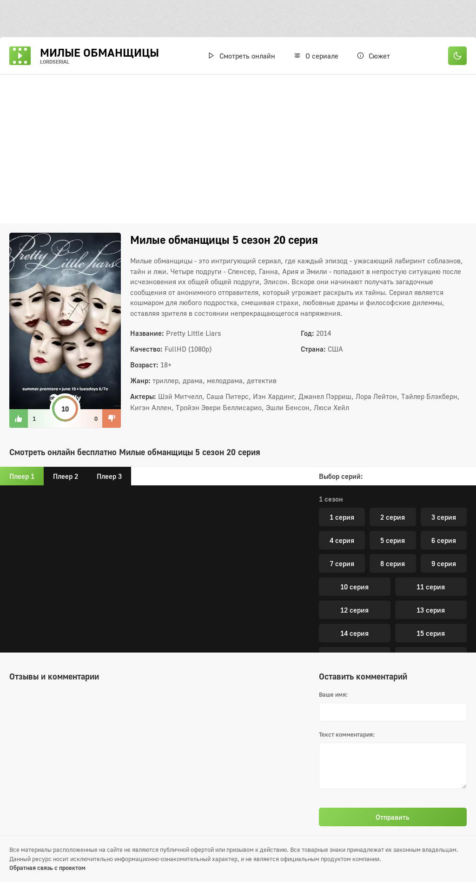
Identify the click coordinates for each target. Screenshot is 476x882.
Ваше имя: (333, 694)
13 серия (430, 491)
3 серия (443, 625)
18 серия (354, 560)
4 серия (342, 648)
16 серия (354, 537)
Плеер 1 (21, 476)
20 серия (392, 584)
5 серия (392, 648)
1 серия (342, 625)
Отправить (393, 817)
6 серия (443, 648)
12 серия (354, 491)
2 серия (392, 625)
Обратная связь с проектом (47, 867)
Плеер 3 (109, 476)
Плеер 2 (65, 476)
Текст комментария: (347, 734)
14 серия (354, 514)
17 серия (430, 537)
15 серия (430, 514)
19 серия (430, 560)
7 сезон (331, 606)
